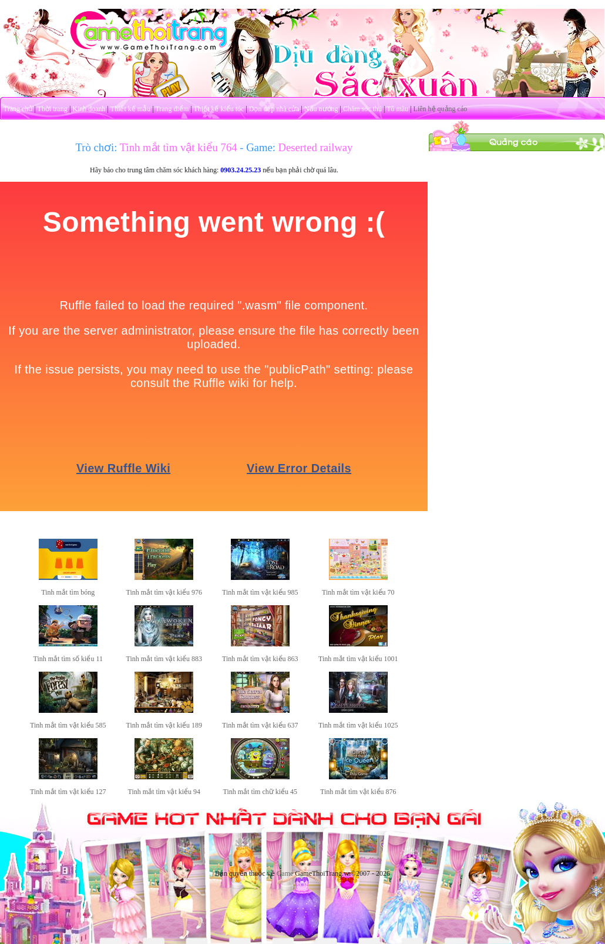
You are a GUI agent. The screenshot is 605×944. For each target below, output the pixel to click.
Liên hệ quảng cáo (441, 109)
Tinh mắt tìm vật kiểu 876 (358, 792)
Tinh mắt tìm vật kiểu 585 (68, 725)
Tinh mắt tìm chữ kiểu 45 (260, 792)
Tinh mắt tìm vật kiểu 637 (260, 725)
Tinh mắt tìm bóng (68, 592)
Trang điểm (172, 109)
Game (285, 873)
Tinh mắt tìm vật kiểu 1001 (358, 659)
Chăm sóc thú (362, 109)
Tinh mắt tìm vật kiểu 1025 (358, 725)
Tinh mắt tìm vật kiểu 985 (260, 592)
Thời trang (53, 109)
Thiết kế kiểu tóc (218, 109)
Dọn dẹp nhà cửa (274, 109)
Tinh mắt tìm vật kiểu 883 (164, 659)
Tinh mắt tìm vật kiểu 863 (260, 659)
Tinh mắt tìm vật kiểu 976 (164, 592)
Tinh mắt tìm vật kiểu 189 (164, 725)
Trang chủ (18, 109)
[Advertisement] (517, 225)
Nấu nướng (321, 109)
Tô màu (397, 109)
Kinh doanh (88, 109)
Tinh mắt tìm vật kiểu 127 (68, 792)
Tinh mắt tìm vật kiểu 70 (358, 592)
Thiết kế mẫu (130, 109)
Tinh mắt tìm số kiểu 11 (68, 659)
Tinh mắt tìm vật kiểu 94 (164, 792)
